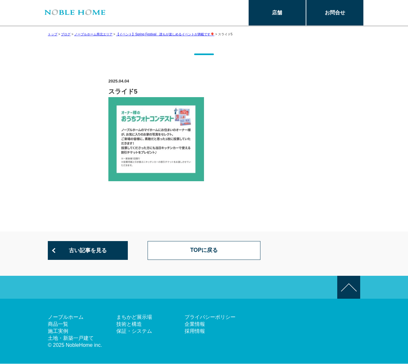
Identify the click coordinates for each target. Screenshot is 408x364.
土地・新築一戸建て (71, 338)
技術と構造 (129, 324)
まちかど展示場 (134, 317)
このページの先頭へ (348, 287)
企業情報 (195, 324)
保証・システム (134, 331)
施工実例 (58, 331)
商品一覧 (58, 324)
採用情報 (195, 331)
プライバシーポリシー (210, 317)
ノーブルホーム (66, 317)
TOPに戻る (204, 250)
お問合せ (335, 12)
